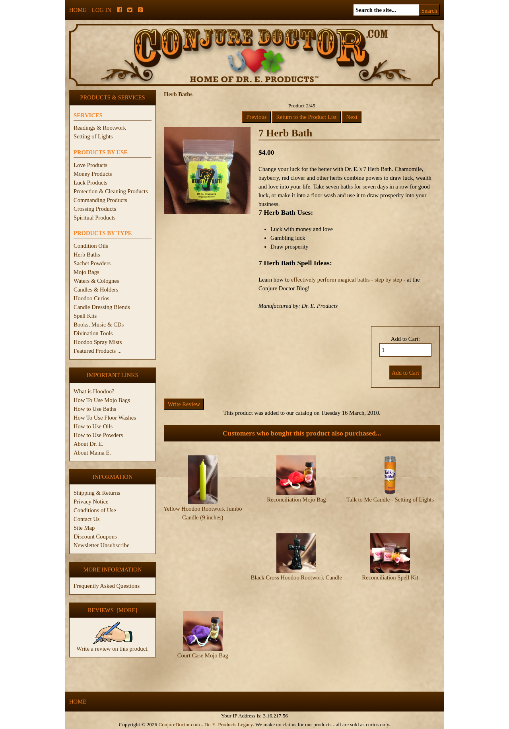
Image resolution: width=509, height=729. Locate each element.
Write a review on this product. (112, 645)
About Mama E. (92, 452)
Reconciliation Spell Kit (390, 577)
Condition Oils (91, 246)
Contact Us (87, 519)
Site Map (84, 528)
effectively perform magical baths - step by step (346, 279)
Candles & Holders (96, 289)
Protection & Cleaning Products (111, 191)
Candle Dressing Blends (102, 307)
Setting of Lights (93, 136)
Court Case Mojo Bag (202, 655)
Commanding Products (100, 200)
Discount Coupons (95, 536)
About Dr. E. (88, 444)
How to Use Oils (93, 426)
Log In (101, 10)
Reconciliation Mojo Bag (296, 499)
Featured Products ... (98, 351)
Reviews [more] (113, 610)
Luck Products (90, 182)
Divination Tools (93, 333)
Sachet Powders (92, 263)
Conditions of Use (95, 510)
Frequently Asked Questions (107, 586)
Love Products (90, 165)
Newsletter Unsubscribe (101, 545)
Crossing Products (95, 209)
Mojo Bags (86, 272)
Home (77, 10)
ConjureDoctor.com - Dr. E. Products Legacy (205, 724)
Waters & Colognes (96, 281)
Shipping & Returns (97, 493)
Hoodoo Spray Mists (98, 342)
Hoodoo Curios (91, 298)
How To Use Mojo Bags (102, 400)
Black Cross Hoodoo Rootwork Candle (296, 577)
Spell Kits (85, 316)
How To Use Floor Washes (105, 417)
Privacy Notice (91, 501)
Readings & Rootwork (100, 127)
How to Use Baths (95, 409)
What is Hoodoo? (94, 391)
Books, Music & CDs (99, 324)
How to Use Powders (98, 435)
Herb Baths (87, 254)
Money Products (93, 174)
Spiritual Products (94, 217)
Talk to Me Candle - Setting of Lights (390, 499)
